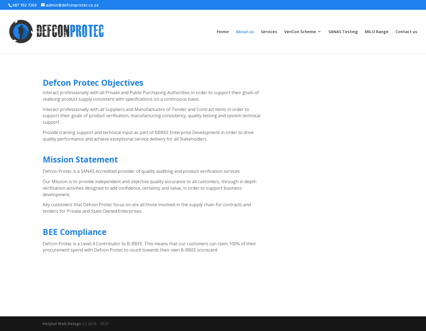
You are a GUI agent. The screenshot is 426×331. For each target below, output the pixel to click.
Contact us (406, 32)
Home (223, 32)
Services (269, 32)
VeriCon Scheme (300, 32)
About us (245, 32)
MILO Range (377, 32)
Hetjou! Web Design (62, 323)
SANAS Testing (343, 32)
